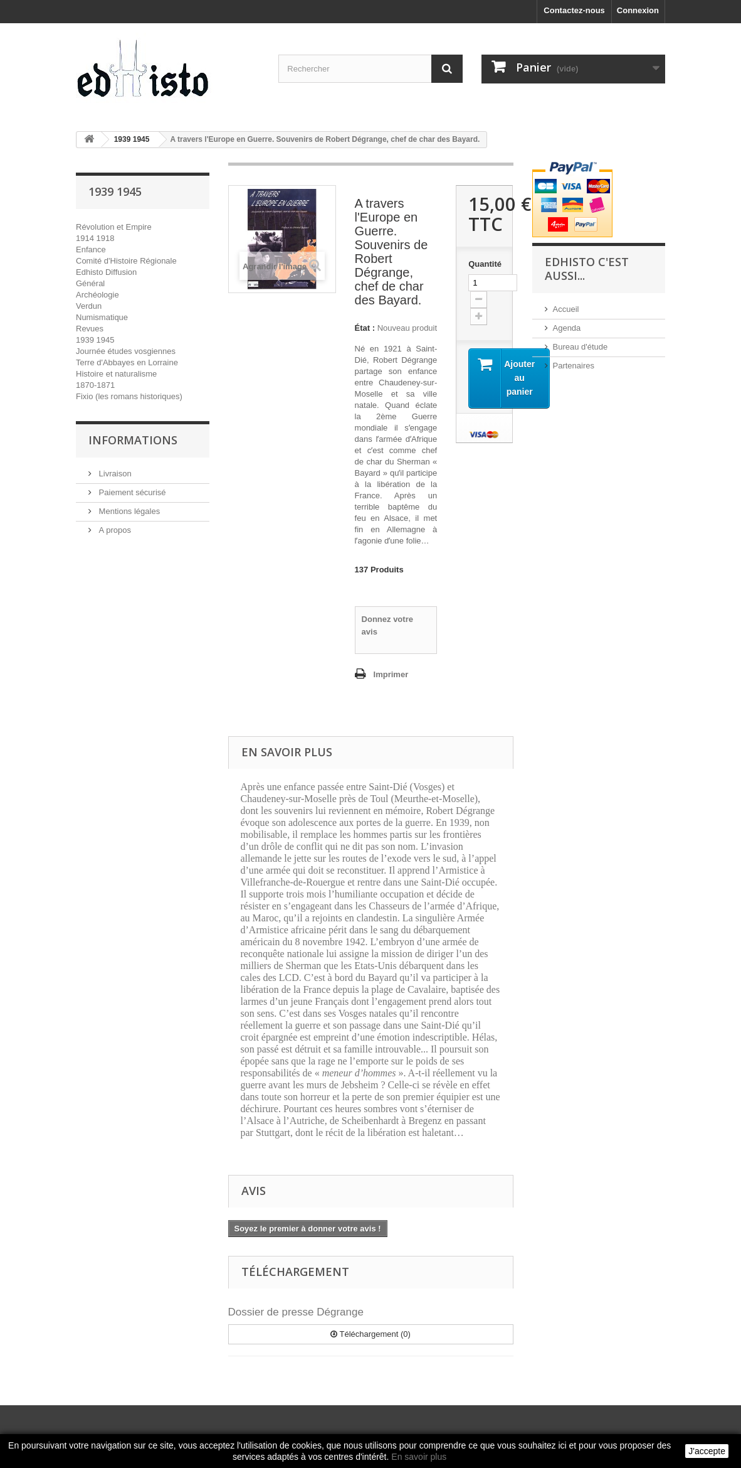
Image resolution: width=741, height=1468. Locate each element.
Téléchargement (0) (370, 1334)
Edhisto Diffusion (106, 272)
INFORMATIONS (132, 439)
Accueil (566, 309)
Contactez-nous (574, 10)
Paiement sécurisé (131, 492)
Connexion (638, 10)
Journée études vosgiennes (126, 351)
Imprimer (391, 674)
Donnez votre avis (387, 625)
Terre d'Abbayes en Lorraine (127, 362)
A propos (114, 530)
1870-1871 (95, 385)
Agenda (567, 328)
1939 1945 (95, 340)
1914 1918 (95, 238)
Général (90, 283)
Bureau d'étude (580, 346)
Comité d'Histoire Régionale (126, 260)
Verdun (89, 306)
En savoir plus (418, 1457)
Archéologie (97, 294)
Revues (89, 328)
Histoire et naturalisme (116, 373)
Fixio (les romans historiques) (129, 396)
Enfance (91, 249)
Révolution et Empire (114, 227)
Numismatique (102, 317)
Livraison (114, 473)
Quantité (484, 264)
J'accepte (706, 1451)
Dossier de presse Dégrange (296, 1312)
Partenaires (573, 365)
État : (365, 328)
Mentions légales (128, 511)
